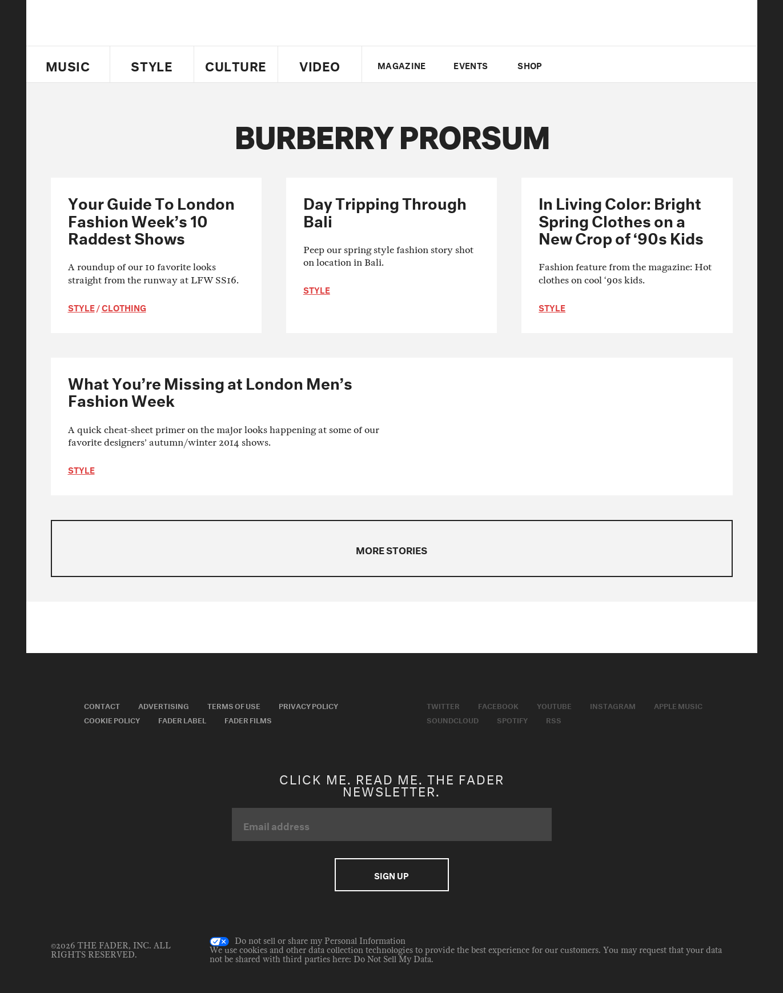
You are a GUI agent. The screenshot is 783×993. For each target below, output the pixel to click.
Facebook (498, 705)
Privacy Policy (308, 705)
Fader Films (248, 719)
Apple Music (678, 705)
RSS (553, 719)
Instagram (613, 705)
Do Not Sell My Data (392, 959)
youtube (616, 64)
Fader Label (182, 719)
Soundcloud (453, 719)
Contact (102, 705)
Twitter (577, 64)
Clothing (124, 307)
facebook (596, 64)
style (81, 307)
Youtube (554, 705)
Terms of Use (233, 705)
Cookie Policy (112, 719)
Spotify (512, 719)
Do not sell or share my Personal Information (307, 941)
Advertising (163, 705)
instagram (635, 64)
